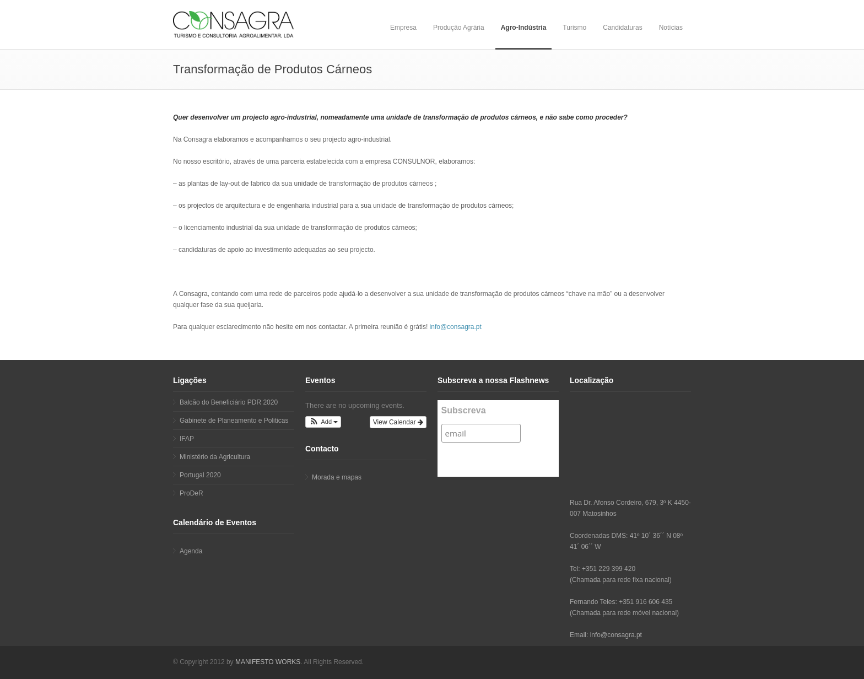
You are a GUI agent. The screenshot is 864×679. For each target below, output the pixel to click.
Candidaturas (622, 27)
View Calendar (398, 422)
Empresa (403, 27)
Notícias (671, 27)
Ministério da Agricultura (215, 457)
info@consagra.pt (456, 327)
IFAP (187, 439)
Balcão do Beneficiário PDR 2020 (229, 402)
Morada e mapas (336, 477)
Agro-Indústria (524, 27)
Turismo (574, 27)
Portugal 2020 (200, 475)
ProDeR (191, 493)
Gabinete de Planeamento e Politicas (234, 420)
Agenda (191, 551)
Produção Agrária (458, 27)
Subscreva (463, 410)
